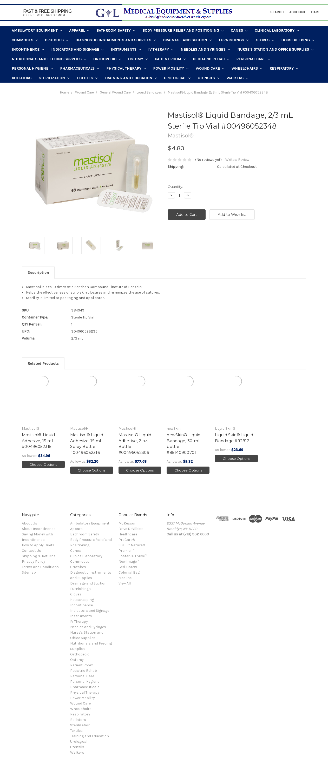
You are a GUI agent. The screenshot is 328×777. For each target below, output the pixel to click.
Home (64, 92)
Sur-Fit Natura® (132, 545)
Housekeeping (297, 40)
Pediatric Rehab (211, 59)
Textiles (87, 78)
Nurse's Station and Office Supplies (275, 49)
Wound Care (210, 68)
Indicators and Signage (77, 49)
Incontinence (28, 49)
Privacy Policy (33, 561)
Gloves (265, 40)
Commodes (25, 40)
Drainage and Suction (187, 40)
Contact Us (31, 550)
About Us (29, 523)
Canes (239, 30)
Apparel (79, 30)
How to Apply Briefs (38, 545)
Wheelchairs (247, 68)
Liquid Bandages (149, 92)
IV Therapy (160, 49)
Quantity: (175, 186)
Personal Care (253, 59)
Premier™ (126, 550)
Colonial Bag (129, 572)
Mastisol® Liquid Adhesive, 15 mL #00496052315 (38, 440)
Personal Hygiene (32, 68)
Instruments (126, 49)
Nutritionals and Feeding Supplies (49, 59)
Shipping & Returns (39, 556)
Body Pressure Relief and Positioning (183, 30)
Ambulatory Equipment (37, 30)
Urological (177, 78)
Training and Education (131, 78)
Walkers (237, 78)
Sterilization (54, 78)
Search (277, 12)
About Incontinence (38, 529)
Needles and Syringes (205, 49)
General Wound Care (115, 92)
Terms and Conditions (40, 567)
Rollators (21, 78)
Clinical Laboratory (277, 30)
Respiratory (284, 68)
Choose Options (43, 464)
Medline (125, 578)
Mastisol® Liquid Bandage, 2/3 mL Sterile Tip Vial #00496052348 (218, 92)
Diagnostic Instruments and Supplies (115, 40)
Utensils (208, 78)
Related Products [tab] (43, 363)
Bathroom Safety (115, 30)
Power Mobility (170, 68)
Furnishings (233, 40)
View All (125, 583)
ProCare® (127, 539)
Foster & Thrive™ (133, 556)
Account (297, 12)
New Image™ (129, 561)
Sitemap (29, 572)
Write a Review (237, 159)
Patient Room (170, 59)
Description (38, 272)
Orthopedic (107, 59)
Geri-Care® (128, 567)
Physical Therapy (126, 68)
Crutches (56, 40)
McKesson (127, 523)
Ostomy (138, 59)
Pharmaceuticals (79, 68)
